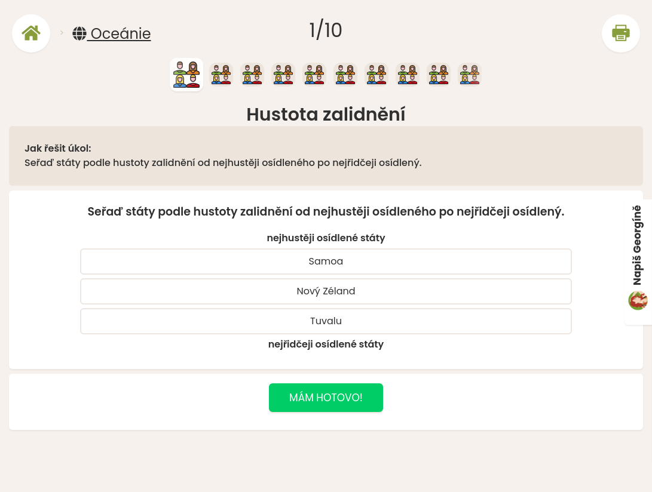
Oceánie (111, 34)
